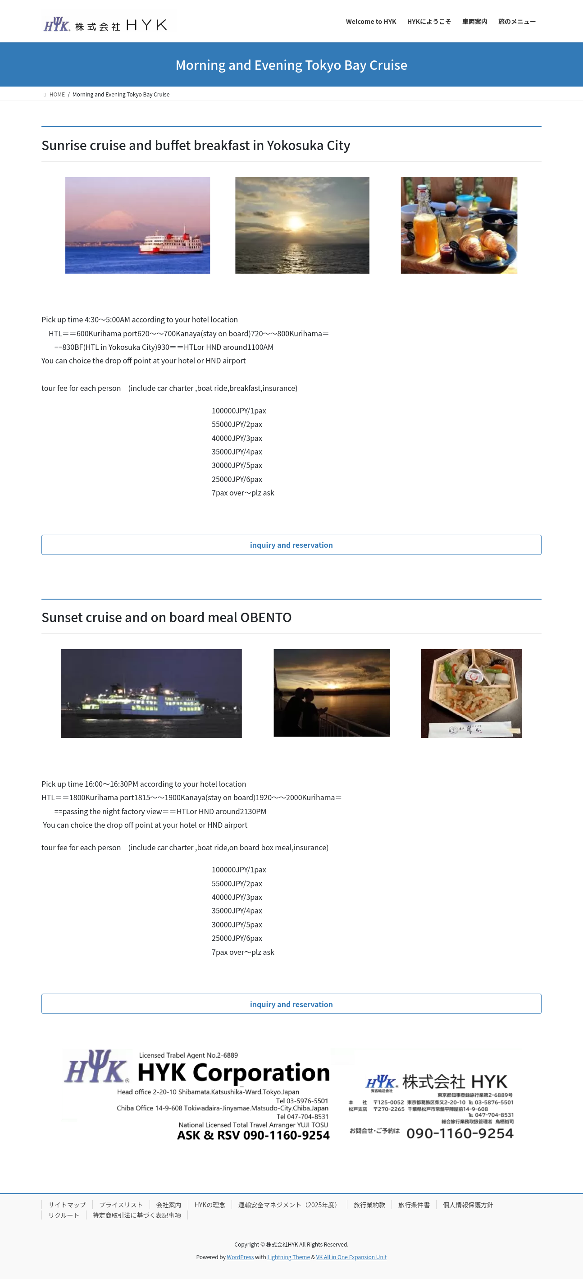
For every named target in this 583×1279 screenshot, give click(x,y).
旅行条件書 (414, 1204)
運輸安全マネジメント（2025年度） (289, 1204)
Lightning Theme (288, 1257)
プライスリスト (121, 1204)
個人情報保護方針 (468, 1204)
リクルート (64, 1214)
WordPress (240, 1257)
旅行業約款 (369, 1204)
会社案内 (169, 1204)
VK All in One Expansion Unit (351, 1257)
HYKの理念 (210, 1204)
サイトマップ (67, 1204)
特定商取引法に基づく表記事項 (137, 1214)
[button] (291, 545)
